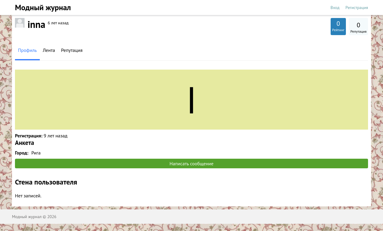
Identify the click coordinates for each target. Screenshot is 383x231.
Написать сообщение (192, 163)
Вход (335, 7)
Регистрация (357, 7)
